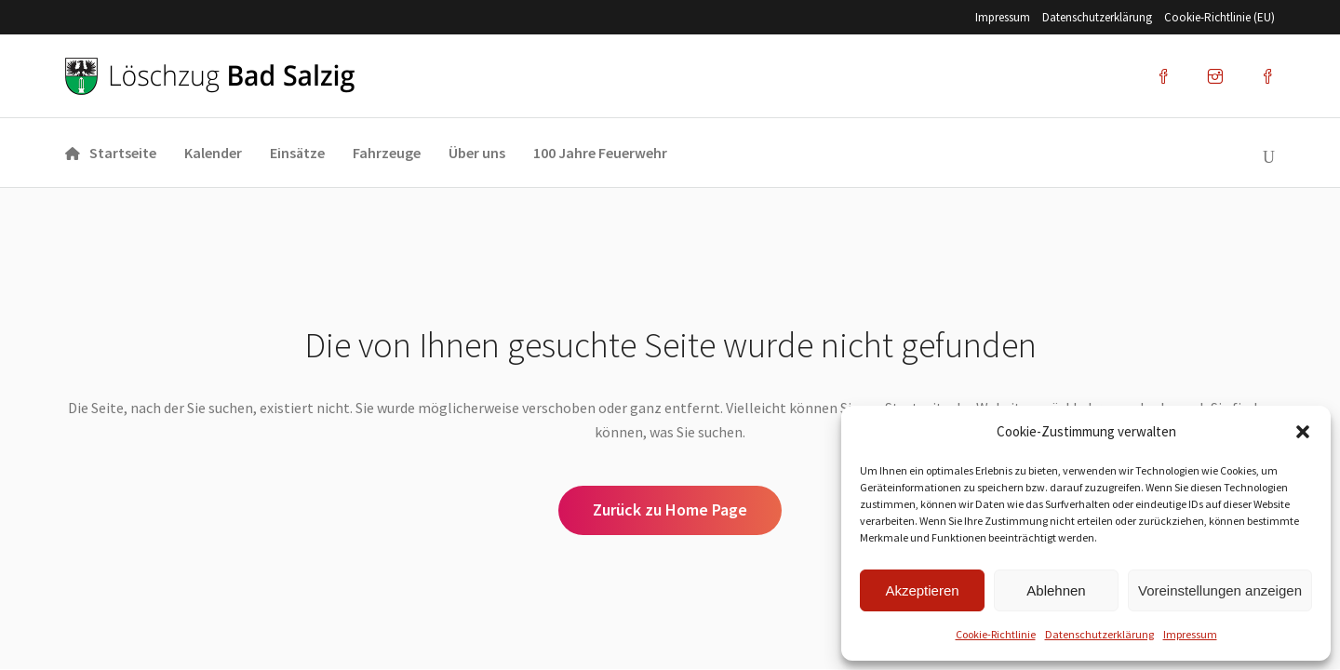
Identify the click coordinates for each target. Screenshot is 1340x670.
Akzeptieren (921, 590)
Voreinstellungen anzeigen (1220, 590)
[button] (1302, 431)
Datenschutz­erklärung (1099, 634)
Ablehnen (1055, 590)
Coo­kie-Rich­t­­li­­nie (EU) (1219, 17)
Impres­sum (1190, 634)
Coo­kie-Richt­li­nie (996, 634)
